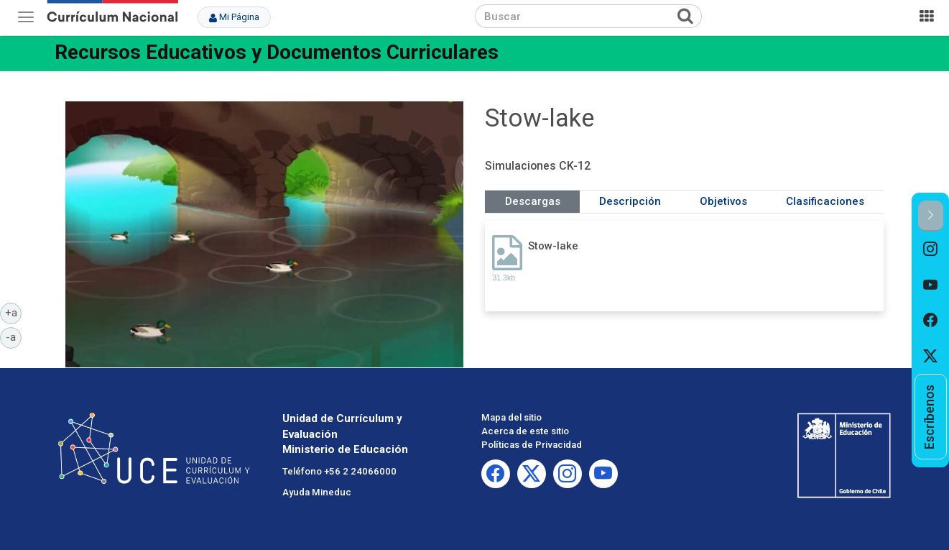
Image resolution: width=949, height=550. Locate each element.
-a (14, 336)
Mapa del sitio (511, 417)
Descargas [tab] (532, 201)
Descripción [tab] (630, 201)
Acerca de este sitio (525, 431)
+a (13, 312)
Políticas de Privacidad (531, 444)
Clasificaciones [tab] (825, 201)
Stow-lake (553, 245)
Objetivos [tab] (723, 201)
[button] (930, 216)
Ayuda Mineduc (316, 492)
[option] (931, 249)
